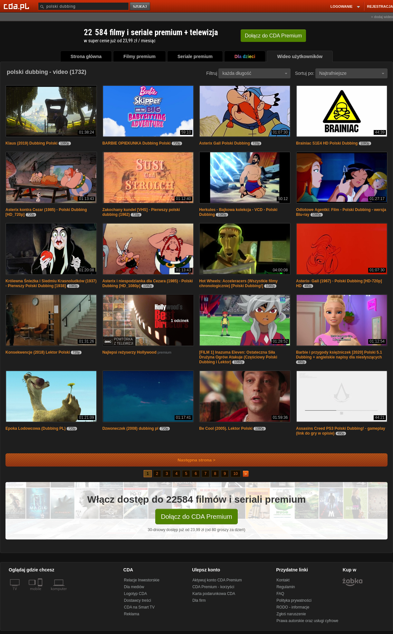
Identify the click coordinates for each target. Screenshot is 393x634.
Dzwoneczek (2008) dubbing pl (130, 428)
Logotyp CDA (135, 593)
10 (236, 473)
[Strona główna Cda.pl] (17, 6)
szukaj (140, 6)
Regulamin (285, 587)
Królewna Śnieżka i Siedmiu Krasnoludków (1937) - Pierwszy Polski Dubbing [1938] (51, 283)
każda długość (254, 73)
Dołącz (273, 35)
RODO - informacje (292, 607)
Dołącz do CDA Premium (196, 516)
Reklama (131, 614)
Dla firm (199, 600)
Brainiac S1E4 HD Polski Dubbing (327, 143)
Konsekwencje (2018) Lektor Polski (37, 352)
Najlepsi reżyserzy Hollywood (129, 352)
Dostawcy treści (137, 600)
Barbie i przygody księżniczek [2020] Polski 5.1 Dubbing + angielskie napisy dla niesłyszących (339, 354)
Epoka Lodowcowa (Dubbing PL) (35, 428)
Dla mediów (134, 587)
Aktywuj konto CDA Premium (217, 580)
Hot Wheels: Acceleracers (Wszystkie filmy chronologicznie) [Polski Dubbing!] (238, 283)
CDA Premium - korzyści (213, 587)
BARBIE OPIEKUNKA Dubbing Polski (136, 143)
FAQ (280, 593)
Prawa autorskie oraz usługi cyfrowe (307, 621)
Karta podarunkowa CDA (213, 593)
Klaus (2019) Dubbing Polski (31, 143)
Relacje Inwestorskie (141, 580)
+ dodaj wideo (382, 17)
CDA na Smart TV (139, 607)
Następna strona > (192, 460)
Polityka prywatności (294, 600)
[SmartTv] (40, 592)
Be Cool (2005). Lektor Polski (225, 428)
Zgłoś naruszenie (291, 614)
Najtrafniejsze (351, 73)
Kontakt (283, 580)
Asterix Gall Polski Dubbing (224, 143)
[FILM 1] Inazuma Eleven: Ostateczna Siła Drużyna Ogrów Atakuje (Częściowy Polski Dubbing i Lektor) (238, 357)
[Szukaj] (83, 6)
